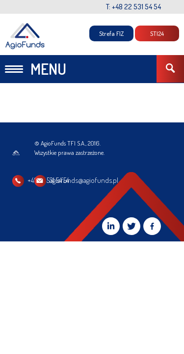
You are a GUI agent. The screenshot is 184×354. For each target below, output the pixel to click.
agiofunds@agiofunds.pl (134, 180)
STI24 (157, 33)
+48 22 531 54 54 (48, 180)
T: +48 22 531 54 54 (133, 6)
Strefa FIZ (111, 33)
